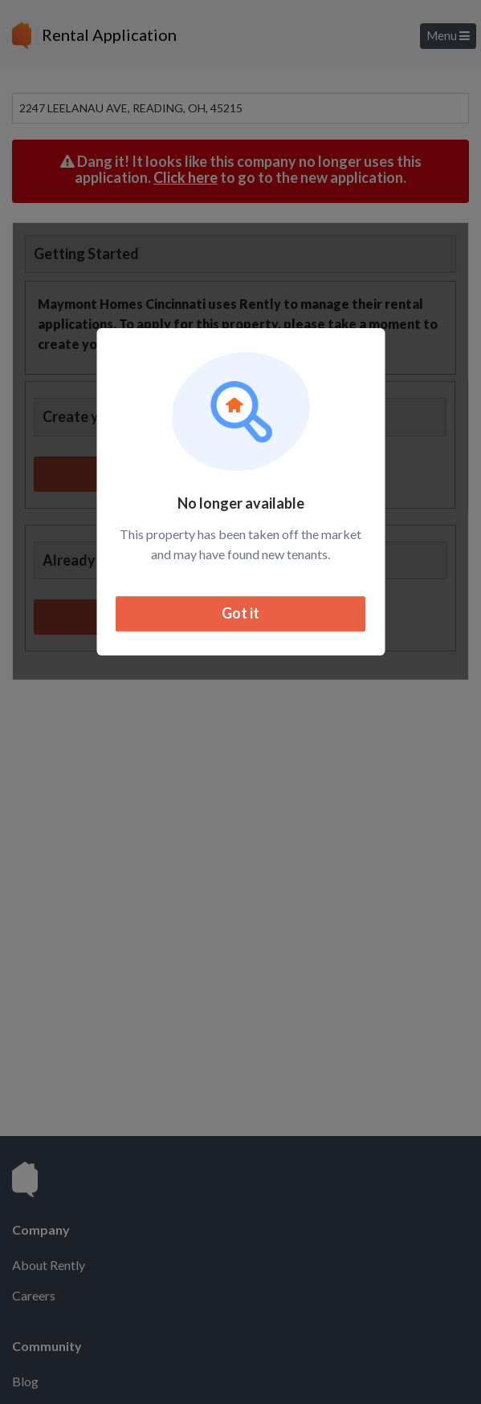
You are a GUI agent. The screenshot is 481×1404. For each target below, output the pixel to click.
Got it (240, 614)
